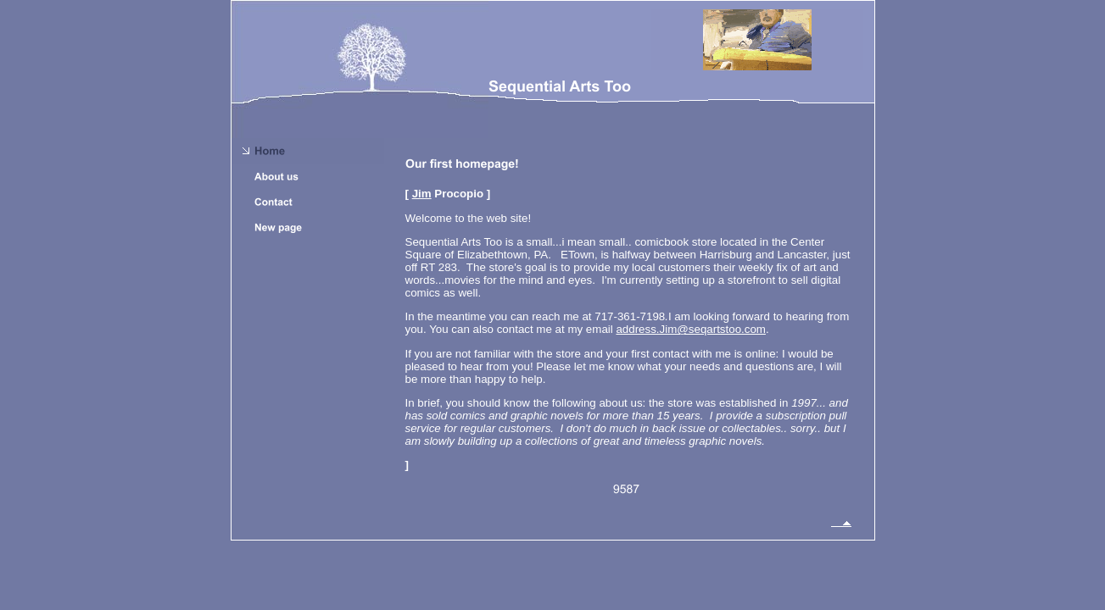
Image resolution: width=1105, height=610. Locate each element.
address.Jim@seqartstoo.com (691, 329)
